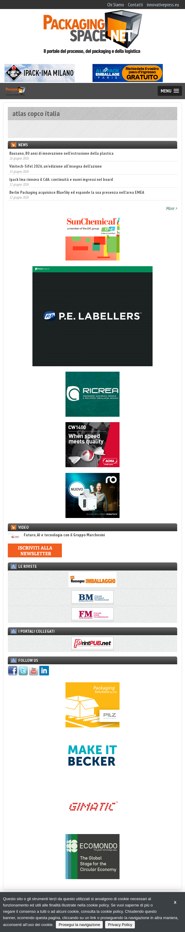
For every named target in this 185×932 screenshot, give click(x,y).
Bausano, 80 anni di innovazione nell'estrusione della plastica (61, 153)
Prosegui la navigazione (79, 924)
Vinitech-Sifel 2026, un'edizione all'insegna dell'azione (55, 166)
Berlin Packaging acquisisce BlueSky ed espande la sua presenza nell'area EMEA (76, 192)
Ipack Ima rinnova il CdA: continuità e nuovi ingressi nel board (61, 179)
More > (171, 208)
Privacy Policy (120, 924)
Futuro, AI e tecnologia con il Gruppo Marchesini (56, 535)
